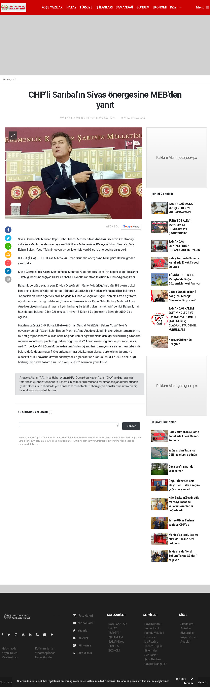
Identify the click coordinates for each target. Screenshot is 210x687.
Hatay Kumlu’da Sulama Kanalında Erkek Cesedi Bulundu (184, 262)
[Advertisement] (105, 45)
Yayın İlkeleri (9, 653)
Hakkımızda (9, 648)
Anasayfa (8, 79)
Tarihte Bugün (153, 646)
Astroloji (185, 641)
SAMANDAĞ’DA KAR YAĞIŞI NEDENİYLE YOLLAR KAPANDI (182, 208)
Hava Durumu (152, 623)
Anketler (185, 628)
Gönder (131, 425)
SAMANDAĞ (124, 7)
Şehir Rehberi (152, 659)
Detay (181, 679)
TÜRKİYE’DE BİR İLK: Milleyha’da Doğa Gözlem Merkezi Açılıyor (185, 279)
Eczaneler (150, 637)
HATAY (71, 7)
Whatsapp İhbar (45, 653)
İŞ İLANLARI (104, 7)
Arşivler (80, 638)
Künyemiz (82, 645)
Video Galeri (83, 623)
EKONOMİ (160, 7)
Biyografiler (187, 632)
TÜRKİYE (85, 7)
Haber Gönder (43, 657)
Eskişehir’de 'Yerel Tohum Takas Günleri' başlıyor (183, 556)
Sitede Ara (187, 623)
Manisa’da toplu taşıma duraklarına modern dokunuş (184, 539)
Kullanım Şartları (45, 648)
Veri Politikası (10, 657)
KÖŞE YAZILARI (52, 7)
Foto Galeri (83, 615)
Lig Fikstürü (151, 641)
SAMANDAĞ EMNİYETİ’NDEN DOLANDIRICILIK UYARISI (185, 246)
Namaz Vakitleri (154, 632)
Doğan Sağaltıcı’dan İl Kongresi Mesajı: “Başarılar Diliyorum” (183, 296)
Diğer (174, 7)
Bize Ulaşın (82, 653)
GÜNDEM (142, 7)
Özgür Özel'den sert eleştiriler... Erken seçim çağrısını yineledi (184, 485)
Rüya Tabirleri (188, 637)
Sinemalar (150, 650)
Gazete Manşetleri (155, 663)
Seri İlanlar (151, 655)
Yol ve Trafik (152, 628)
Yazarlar (81, 630)
